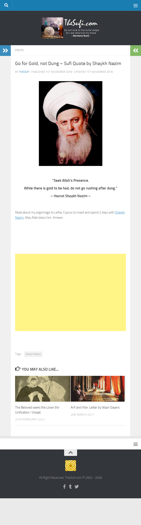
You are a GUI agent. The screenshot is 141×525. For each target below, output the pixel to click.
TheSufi (24, 71)
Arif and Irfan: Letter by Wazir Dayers (95, 407)
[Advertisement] (70, 292)
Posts (19, 50)
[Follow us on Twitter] (76, 487)
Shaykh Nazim (33, 354)
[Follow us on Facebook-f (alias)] (64, 487)
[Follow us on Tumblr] (70, 487)
